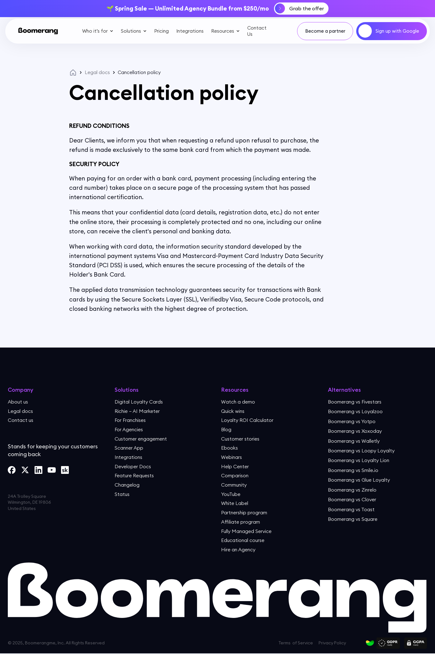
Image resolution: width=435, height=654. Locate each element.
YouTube (231, 494)
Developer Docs (133, 466)
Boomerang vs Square (353, 519)
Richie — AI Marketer (138, 411)
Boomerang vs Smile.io (353, 470)
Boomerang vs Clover (352, 499)
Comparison (235, 476)
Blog (226, 429)
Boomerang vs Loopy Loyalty (361, 450)
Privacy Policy (332, 644)
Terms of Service (296, 644)
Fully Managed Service (247, 531)
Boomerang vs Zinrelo (353, 489)
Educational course (243, 541)
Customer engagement (142, 439)
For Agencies (129, 429)
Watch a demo (238, 401)
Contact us (21, 420)
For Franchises (131, 420)
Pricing (161, 31)
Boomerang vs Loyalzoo (355, 411)
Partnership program (244, 513)
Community (234, 485)
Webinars (232, 457)
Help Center (235, 466)
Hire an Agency (239, 550)
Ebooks (229, 448)
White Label (235, 504)
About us (18, 401)
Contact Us (256, 31)
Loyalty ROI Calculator (247, 420)
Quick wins (233, 411)
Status (122, 494)
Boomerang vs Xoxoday (355, 431)
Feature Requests (135, 476)
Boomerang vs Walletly (354, 440)
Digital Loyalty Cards (139, 401)
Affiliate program (240, 522)
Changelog (127, 485)
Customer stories (240, 439)
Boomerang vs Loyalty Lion (359, 460)
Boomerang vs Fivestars (355, 401)
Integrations (189, 31)
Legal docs (97, 72)
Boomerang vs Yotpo (352, 421)
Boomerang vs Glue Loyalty (359, 480)
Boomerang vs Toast (351, 509)
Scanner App (129, 448)
